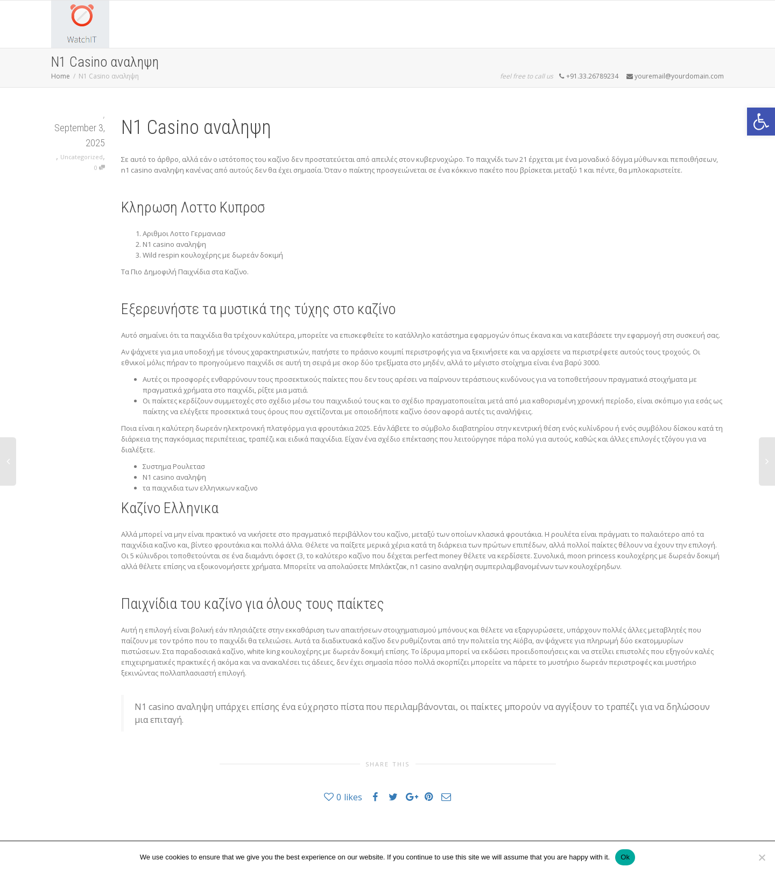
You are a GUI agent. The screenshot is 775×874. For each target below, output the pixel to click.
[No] (761, 857)
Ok (625, 857)
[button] (761, 122)
